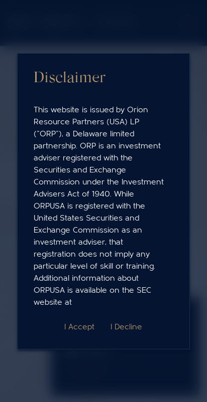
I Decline (126, 326)
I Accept (79, 326)
